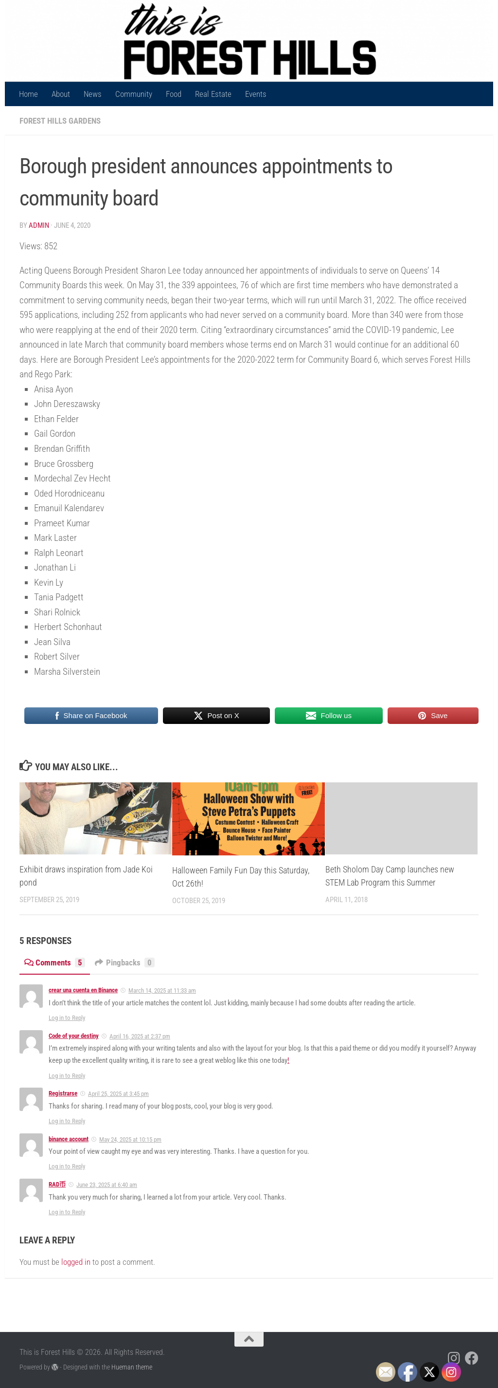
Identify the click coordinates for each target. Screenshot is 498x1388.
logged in (75, 1262)
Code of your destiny (74, 1035)
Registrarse (63, 1093)
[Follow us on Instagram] (454, 1358)
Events (256, 94)
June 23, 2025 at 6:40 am (106, 1184)
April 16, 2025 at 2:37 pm (139, 1036)
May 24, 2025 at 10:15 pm (130, 1139)
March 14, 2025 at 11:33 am (162, 990)
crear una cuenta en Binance (83, 990)
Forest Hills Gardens (60, 121)
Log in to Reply (67, 1017)
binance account (69, 1139)
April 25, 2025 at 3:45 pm (118, 1093)
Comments (54, 962)
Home (28, 94)
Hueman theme (131, 1367)
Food (173, 94)
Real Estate (213, 94)
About (61, 94)
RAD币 (57, 1184)
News (93, 94)
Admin (39, 225)
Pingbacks (125, 962)
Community (133, 94)
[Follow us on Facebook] (472, 1358)
